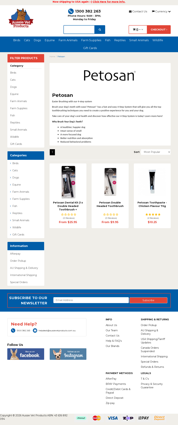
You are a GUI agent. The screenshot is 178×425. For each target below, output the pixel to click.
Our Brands (112, 346)
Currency (161, 11)
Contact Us (138, 11)
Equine (50, 40)
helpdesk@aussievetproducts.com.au (54, 330)
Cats (27, 40)
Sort (136, 152)
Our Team (112, 330)
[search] (100, 29)
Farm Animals (68, 40)
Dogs (37, 40)
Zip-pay (110, 403)
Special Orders (18, 282)
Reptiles (120, 40)
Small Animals (139, 40)
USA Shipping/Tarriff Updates (153, 341)
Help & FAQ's (114, 340)
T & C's (145, 378)
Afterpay (15, 253)
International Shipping (23, 275)
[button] (68, 216)
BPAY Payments (116, 384)
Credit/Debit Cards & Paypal (118, 391)
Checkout (159, 29)
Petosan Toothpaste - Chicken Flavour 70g (152, 204)
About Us (111, 325)
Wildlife (157, 40)
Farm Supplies (91, 40)
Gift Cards (90, 48)
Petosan (61, 56)
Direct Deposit (114, 397)
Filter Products (24, 58)
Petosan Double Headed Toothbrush (110, 204)
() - (138, 29)
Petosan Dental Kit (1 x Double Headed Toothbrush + (68, 206)
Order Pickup (18, 260)
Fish (107, 40)
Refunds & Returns (152, 366)
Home (52, 56)
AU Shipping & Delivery (24, 268)
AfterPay (111, 378)
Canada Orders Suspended (150, 349)
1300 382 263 (84, 11)
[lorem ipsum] (79, 29)
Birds (16, 40)
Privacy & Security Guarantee (152, 385)
